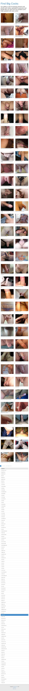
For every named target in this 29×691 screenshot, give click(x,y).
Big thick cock (3, 479)
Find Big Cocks (9, 3)
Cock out (2, 502)
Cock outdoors (3, 504)
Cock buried (3, 484)
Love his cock (3, 570)
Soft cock (2, 627)
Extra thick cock (3, 527)
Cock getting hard (3, 491)
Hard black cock (3, 538)
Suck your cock (3, 641)
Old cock (2, 593)
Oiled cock (2, 591)
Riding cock (3, 600)
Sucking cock (3, 645)
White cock (2, 677)
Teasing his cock (3, 659)
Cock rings (2, 509)
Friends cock (3, 532)
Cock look (2, 500)
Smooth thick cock (3, 625)
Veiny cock (2, 670)
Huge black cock (3, 554)
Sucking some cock (4, 648)
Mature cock (3, 579)
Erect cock (2, 525)
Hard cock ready (3, 543)
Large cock (2, 561)
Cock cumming (3, 486)
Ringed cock (3, 604)
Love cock (2, 568)
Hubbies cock (3, 550)
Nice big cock (3, 584)
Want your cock (3, 673)
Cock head (2, 495)
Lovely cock (3, 573)
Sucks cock (2, 650)
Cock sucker (3, 516)
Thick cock (2, 661)
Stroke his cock (3, 632)
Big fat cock (3, 477)
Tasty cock (2, 657)
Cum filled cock (3, 518)
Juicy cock (2, 559)
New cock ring (3, 582)
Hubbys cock (3, 552)
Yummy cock (3, 682)
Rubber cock (3, 607)
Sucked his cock (3, 643)
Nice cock (2, 586)
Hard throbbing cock (4, 545)
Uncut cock (2, 668)
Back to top (14, 688)
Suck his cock (3, 639)
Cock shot (2, 511)
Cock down (2, 488)
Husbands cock (3, 557)
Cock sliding (3, 513)
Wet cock (2, 675)
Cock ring (2, 507)
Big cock (2, 475)
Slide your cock (3, 620)
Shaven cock (3, 616)
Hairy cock (2, 536)
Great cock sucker (3, 534)
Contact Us (14, 687)
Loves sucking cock (4, 575)
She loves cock (3, 618)
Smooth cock (3, 623)
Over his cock (3, 595)
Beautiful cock (3, 472)
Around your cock (3, 470)
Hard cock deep (3, 541)
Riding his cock (3, 602)
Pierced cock (3, 598)
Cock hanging (3, 493)
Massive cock (3, 577)
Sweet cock (3, 652)
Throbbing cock (3, 664)
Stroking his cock (3, 636)
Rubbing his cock (3, 609)
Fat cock (2, 529)
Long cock (2, 566)
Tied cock (2, 666)
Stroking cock (3, 634)
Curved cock (3, 520)
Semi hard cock (3, 611)
